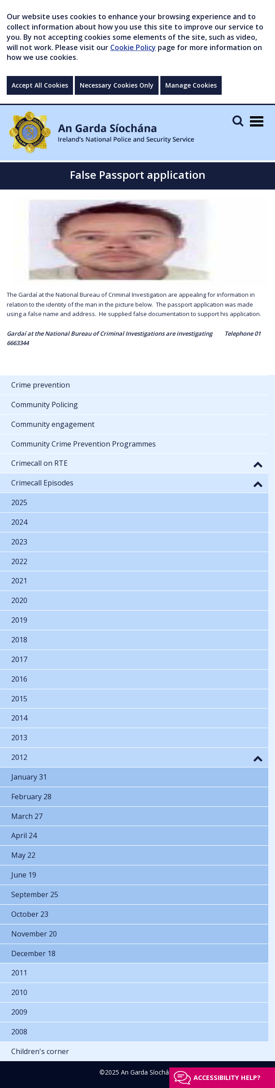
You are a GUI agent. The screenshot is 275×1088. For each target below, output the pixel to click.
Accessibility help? (227, 1077)
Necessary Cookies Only (117, 85)
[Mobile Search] (238, 120)
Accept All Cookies (40, 85)
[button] (258, 464)
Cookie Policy (133, 47)
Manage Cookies (191, 85)
